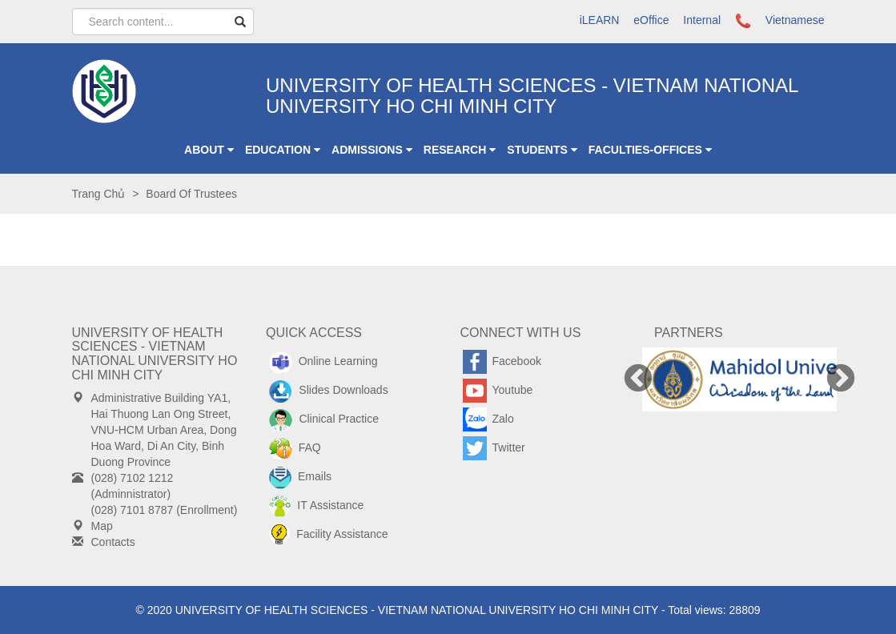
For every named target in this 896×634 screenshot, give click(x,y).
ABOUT (209, 149)
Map (102, 526)
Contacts (113, 542)
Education (282, 149)
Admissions (371, 149)
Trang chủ (99, 193)
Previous (638, 379)
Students (542, 149)
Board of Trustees (191, 193)
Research (460, 149)
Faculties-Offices (650, 149)
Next (841, 379)
